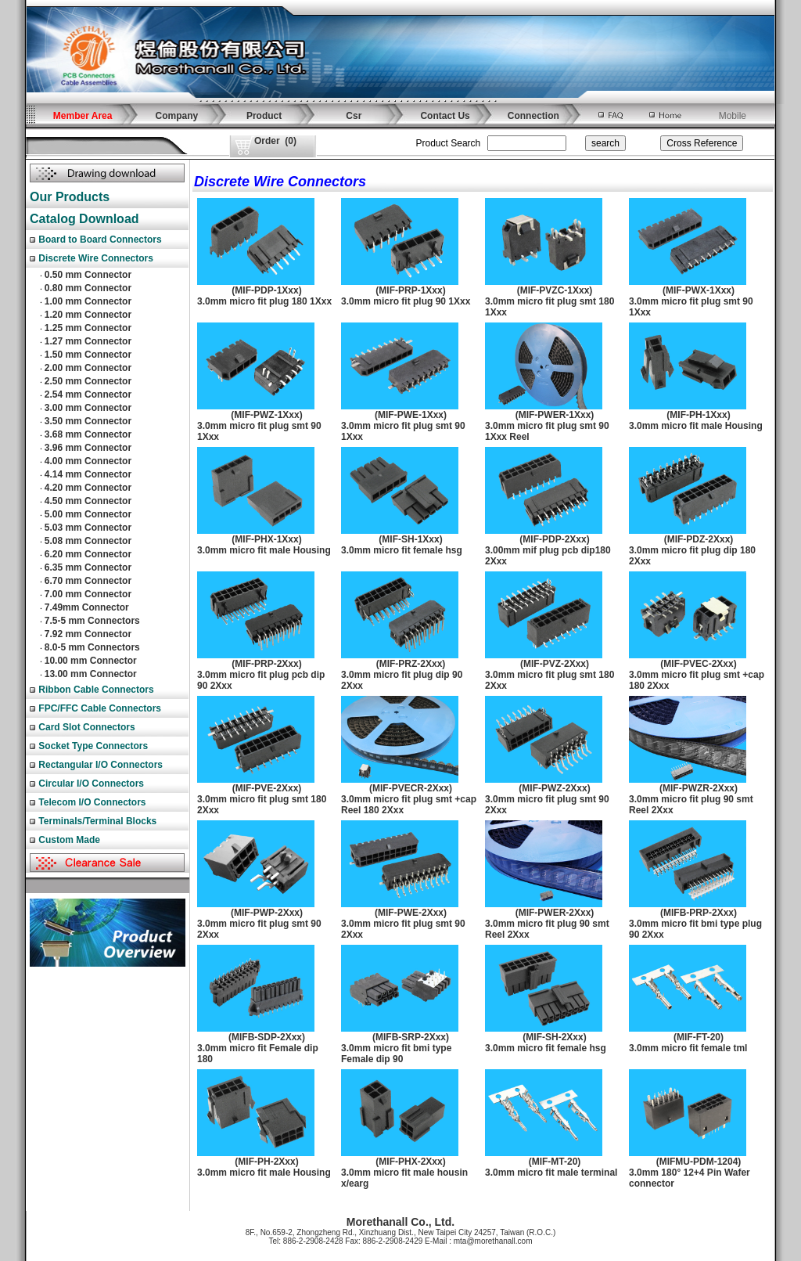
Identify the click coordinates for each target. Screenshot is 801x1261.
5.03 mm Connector (88, 527)
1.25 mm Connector (88, 327)
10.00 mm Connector (91, 660)
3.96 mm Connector (88, 447)
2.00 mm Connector (88, 367)
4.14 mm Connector (88, 474)
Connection (533, 115)
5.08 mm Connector (88, 540)
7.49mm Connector (87, 607)
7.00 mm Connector (88, 594)
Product (264, 115)
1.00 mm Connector (88, 301)
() (275, 140)
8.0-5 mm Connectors (92, 647)
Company (177, 115)
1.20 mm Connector (88, 314)
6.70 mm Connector (88, 580)
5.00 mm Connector (88, 514)
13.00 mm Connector (91, 673)
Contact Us (444, 115)
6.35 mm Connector (88, 567)
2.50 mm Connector (88, 381)
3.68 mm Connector (88, 434)
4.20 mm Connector (88, 487)
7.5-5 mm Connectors (92, 620)
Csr (353, 115)
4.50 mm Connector (88, 500)
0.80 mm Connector (88, 288)
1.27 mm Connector (88, 341)
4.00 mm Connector (88, 461)
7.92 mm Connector (88, 634)
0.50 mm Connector (88, 274)
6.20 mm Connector (88, 554)
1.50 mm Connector (88, 354)
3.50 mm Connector (88, 421)
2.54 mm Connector (88, 394)
